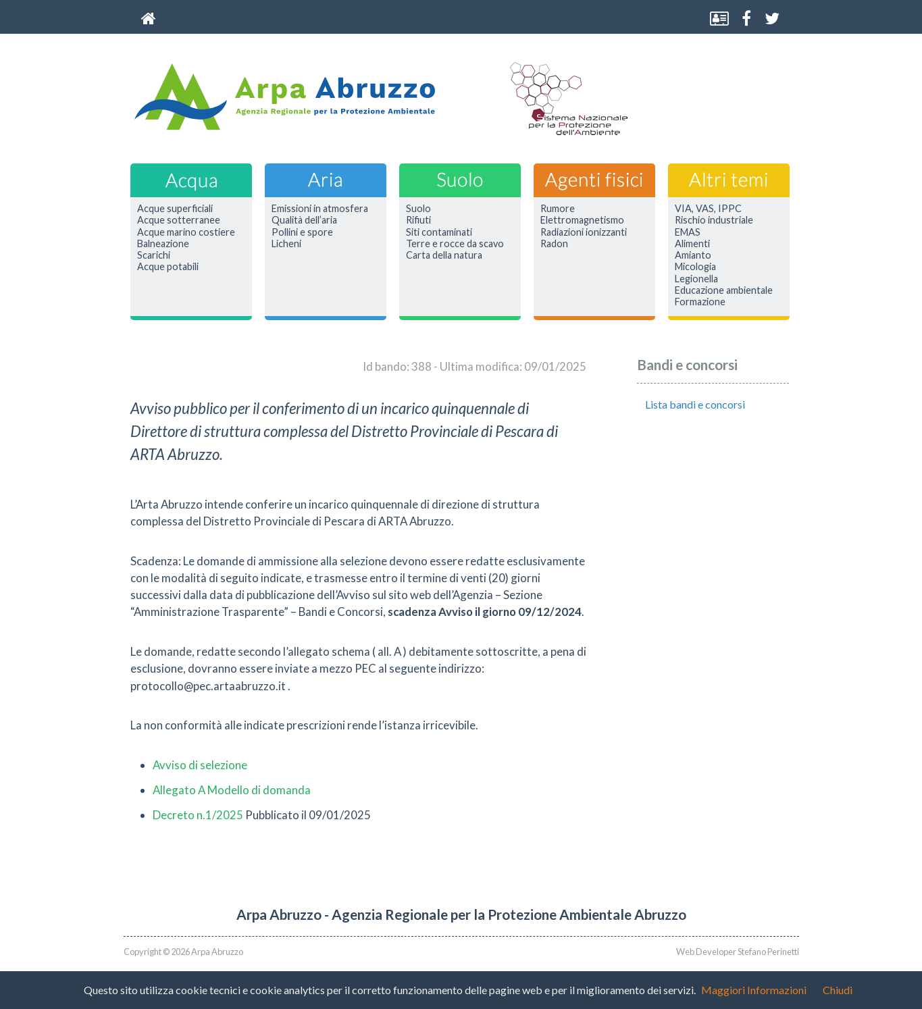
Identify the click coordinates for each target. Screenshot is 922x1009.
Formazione (700, 302)
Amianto (693, 255)
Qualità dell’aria (304, 220)
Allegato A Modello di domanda (232, 790)
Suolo (418, 208)
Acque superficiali (175, 208)
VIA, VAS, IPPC (708, 208)
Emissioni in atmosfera (320, 208)
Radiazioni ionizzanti (583, 232)
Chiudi (837, 989)
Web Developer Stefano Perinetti (737, 951)
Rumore (557, 208)
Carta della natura (444, 255)
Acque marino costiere (186, 232)
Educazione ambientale (724, 290)
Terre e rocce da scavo (455, 244)
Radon (554, 244)
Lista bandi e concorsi (695, 404)
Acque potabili (168, 266)
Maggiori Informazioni (753, 989)
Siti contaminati (439, 232)
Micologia (695, 266)
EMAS (687, 232)
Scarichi (153, 255)
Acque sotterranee (178, 220)
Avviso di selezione (200, 765)
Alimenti (692, 244)
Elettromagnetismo (582, 220)
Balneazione (163, 244)
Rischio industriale (714, 220)
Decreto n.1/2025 (198, 815)
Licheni (286, 244)
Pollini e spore (302, 232)
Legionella (696, 279)
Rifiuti (418, 220)
